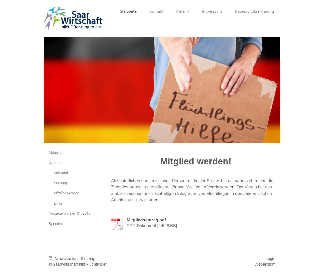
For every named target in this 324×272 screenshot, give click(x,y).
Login (270, 258)
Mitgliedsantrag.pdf (146, 220)
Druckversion (64, 258)
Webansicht (265, 264)
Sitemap (88, 258)
